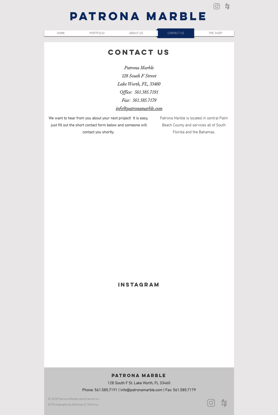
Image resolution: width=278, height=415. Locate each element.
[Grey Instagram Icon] (217, 6)
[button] (97, 33)
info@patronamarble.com (141, 390)
